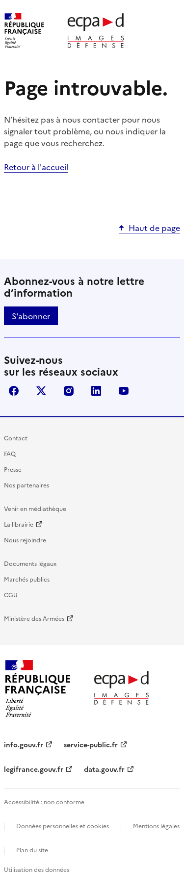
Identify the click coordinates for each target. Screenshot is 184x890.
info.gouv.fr (23, 744)
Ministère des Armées (34, 618)
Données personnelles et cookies (62, 825)
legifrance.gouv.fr (33, 769)
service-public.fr (91, 744)
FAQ (10, 453)
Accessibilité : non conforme (44, 801)
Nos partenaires (26, 485)
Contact (15, 437)
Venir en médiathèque (35, 508)
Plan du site (32, 849)
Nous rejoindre (25, 539)
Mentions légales (156, 825)
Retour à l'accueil (36, 166)
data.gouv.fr (104, 769)
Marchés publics (27, 579)
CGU (11, 594)
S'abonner (31, 315)
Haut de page (154, 227)
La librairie (18, 524)
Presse (13, 469)
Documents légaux (30, 563)
